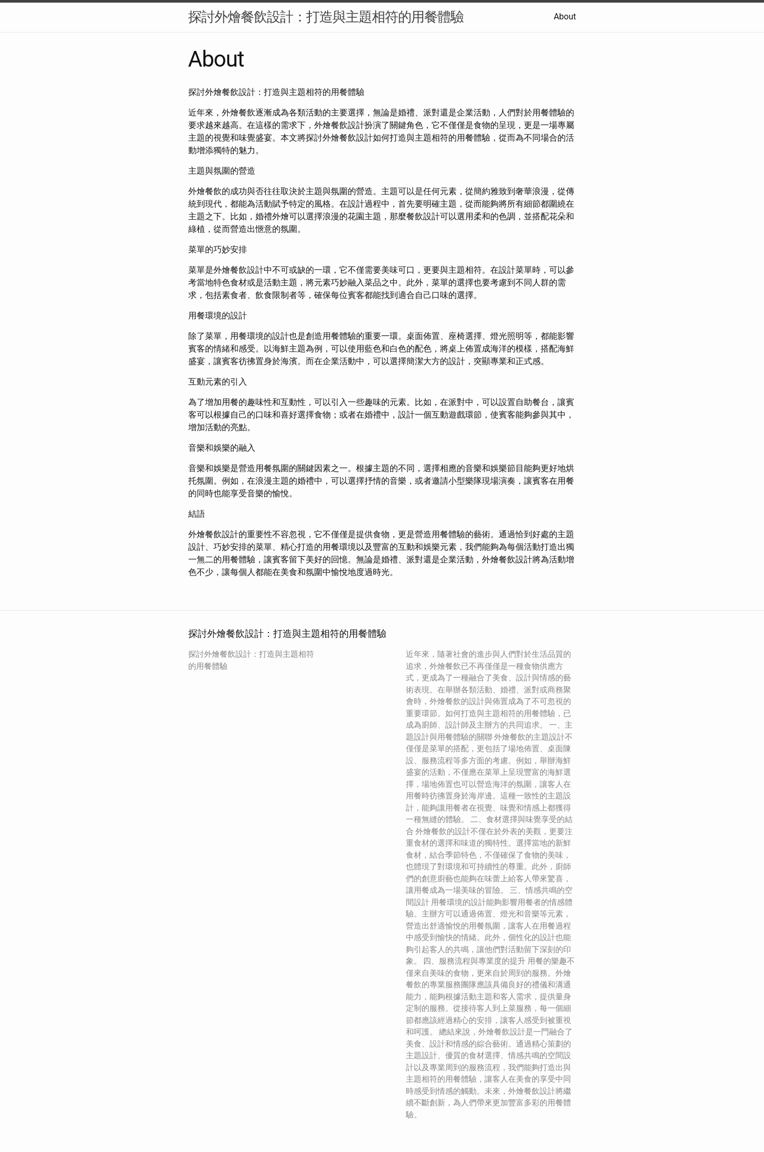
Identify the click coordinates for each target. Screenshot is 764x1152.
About (565, 17)
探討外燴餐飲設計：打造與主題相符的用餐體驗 (326, 17)
